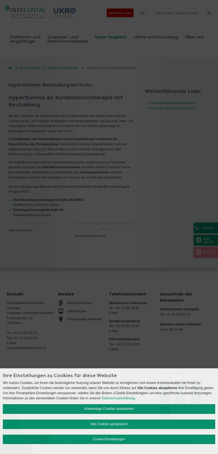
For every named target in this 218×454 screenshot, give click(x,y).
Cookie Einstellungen (109, 439)
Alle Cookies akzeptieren (109, 424)
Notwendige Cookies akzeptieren (109, 409)
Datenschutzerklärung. (119, 398)
